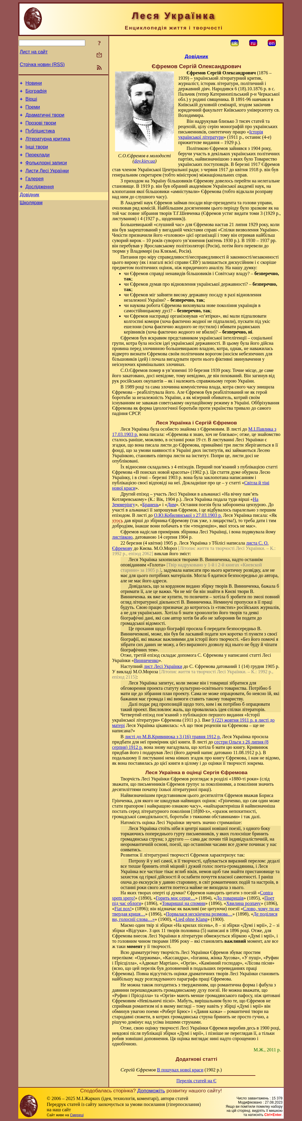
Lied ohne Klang (191, 919)
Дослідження (39, 199)
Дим (171, 504)
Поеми (32, 110)
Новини (33, 83)
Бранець (150, 504)
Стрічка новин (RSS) (42, 64)
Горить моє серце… (175, 898)
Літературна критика (47, 145)
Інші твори (36, 154)
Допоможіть (151, 1091)
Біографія (36, 92)
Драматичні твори (44, 119)
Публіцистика (40, 137)
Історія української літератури (220, 134)
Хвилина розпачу (243, 903)
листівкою (122, 537)
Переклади (37, 163)
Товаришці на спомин (183, 903)
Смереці (76, 1115)
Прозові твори (40, 128)
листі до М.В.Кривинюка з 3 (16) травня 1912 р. (173, 736)
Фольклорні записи (46, 172)
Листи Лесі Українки (47, 181)
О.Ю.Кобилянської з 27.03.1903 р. (188, 515)
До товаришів (230, 898)
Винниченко (146, 660)
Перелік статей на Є (196, 1080)
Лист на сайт (34, 51)
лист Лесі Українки (163, 666)
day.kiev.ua (144, 161)
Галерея (34, 190)
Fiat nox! (123, 908)
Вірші (31, 101)
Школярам (31, 216)
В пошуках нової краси (180, 1069)
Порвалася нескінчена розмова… (199, 913)
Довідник (29, 207)
